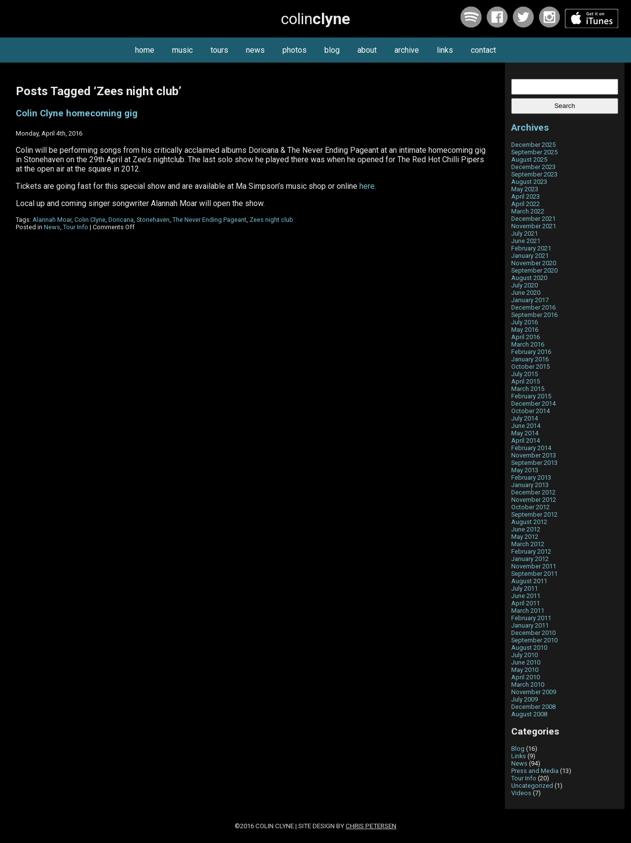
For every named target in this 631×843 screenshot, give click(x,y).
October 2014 (530, 411)
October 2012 (530, 507)
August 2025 (529, 159)
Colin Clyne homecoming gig (77, 113)
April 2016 (525, 337)
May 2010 (524, 669)
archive (406, 50)
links (445, 50)
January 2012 (530, 558)
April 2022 (525, 204)
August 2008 (529, 714)
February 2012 (531, 551)
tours (219, 50)
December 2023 (533, 167)
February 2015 (531, 396)
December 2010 (533, 632)
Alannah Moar (52, 219)
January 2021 (530, 255)
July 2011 (524, 588)
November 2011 (533, 566)
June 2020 (525, 292)
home (144, 50)
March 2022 (527, 211)
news (255, 50)
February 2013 (531, 477)
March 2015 (527, 388)
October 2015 (530, 366)
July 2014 (524, 418)
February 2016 (531, 351)
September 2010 (534, 640)
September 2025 (534, 152)
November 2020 (533, 263)
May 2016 (524, 329)
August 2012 (529, 522)
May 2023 (524, 189)
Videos (521, 793)
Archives (530, 127)
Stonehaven (153, 219)
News (52, 227)
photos (294, 50)
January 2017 (530, 300)
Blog (518, 748)
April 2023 (525, 196)
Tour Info (75, 227)
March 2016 (527, 344)
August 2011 (529, 581)
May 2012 (524, 536)
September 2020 (534, 270)
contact (483, 50)
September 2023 (534, 174)
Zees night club (271, 219)
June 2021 (525, 241)
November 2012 (533, 499)
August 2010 (529, 647)
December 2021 (533, 218)
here (367, 186)
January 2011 (530, 625)
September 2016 (534, 314)
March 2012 (527, 544)
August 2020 (529, 277)
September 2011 (534, 573)
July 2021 (524, 233)
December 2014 (533, 403)
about (367, 50)
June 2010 (525, 662)
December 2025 (533, 144)
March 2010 (527, 684)
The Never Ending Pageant (209, 219)
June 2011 (525, 595)
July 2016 (524, 322)
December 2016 (533, 307)
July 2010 (524, 655)
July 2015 (524, 374)
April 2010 (525, 677)
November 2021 (533, 226)
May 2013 (524, 470)
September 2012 (534, 514)
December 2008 (533, 706)
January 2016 (530, 359)
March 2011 (527, 610)
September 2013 (534, 462)
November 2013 (533, 455)
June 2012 (525, 529)
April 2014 (525, 440)
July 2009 (524, 699)
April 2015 (525, 381)
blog (332, 50)
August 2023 (529, 181)
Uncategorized (532, 785)
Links (518, 756)
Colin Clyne (89, 219)
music (182, 50)
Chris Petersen (371, 826)
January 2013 (530, 485)
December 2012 (533, 492)
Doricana (121, 219)
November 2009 (533, 692)
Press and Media (535, 770)
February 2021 (531, 248)
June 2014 (525, 425)
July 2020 (524, 285)
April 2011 (525, 603)
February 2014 (531, 448)
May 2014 (524, 433)
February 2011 (531, 618)
